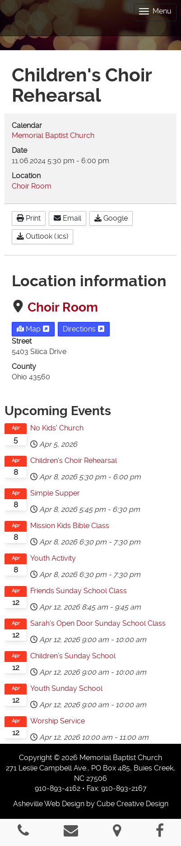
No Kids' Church (57, 428)
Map (33, 329)
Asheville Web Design (48, 803)
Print (29, 218)
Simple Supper (55, 493)
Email (67, 218)
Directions (84, 329)
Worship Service (57, 721)
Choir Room (63, 307)
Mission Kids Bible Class (69, 525)
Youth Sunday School (66, 688)
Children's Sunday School (73, 656)
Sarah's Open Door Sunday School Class (98, 623)
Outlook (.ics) (42, 236)
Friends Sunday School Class (78, 590)
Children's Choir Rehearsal (73, 460)
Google (111, 218)
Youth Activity (53, 558)
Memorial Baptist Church (53, 135)
